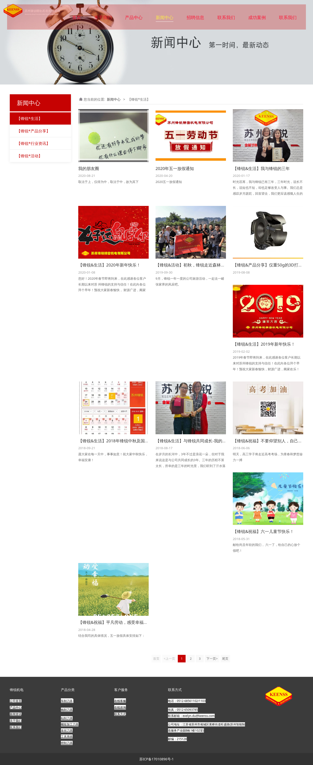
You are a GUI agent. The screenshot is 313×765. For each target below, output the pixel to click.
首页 (76, 19)
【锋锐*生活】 (29, 118)
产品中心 (134, 19)
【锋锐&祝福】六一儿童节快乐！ (263, 531)
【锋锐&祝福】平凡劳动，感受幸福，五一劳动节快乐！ (129, 622)
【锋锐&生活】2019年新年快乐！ (264, 344)
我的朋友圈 (88, 168)
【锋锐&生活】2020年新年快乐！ (109, 265)
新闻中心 (164, 19)
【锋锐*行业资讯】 (33, 143)
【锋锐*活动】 (29, 156)
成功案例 (257, 19)
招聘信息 (195, 19)
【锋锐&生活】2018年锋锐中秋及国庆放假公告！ (124, 441)
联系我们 (226, 19)
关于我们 (103, 19)
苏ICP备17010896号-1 (156, 759)
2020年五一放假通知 (175, 168)
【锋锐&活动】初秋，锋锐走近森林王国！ (194, 265)
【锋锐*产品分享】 (33, 131)
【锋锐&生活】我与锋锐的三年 (261, 168)
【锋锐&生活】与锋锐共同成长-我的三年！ (195, 441)
